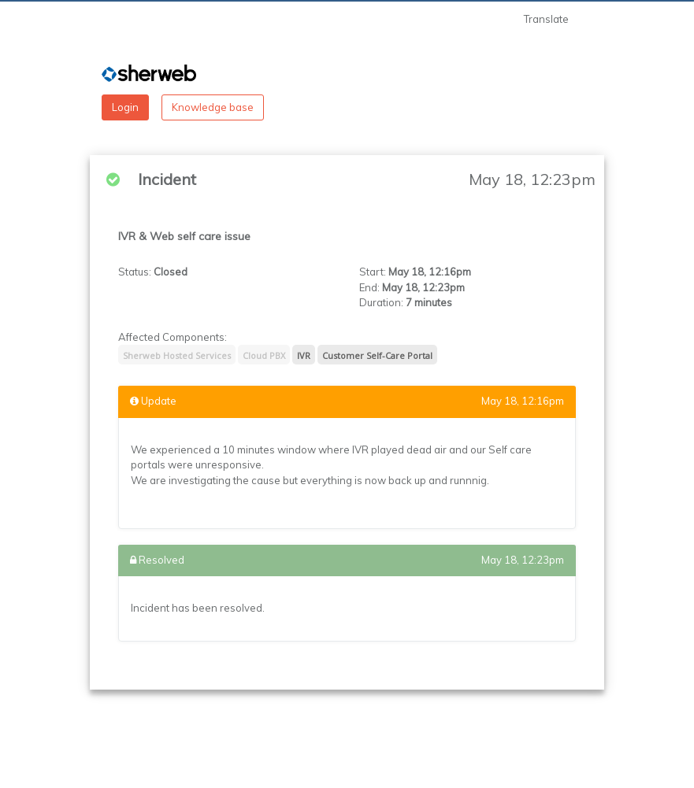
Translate (546, 19)
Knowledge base (213, 107)
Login (125, 107)
